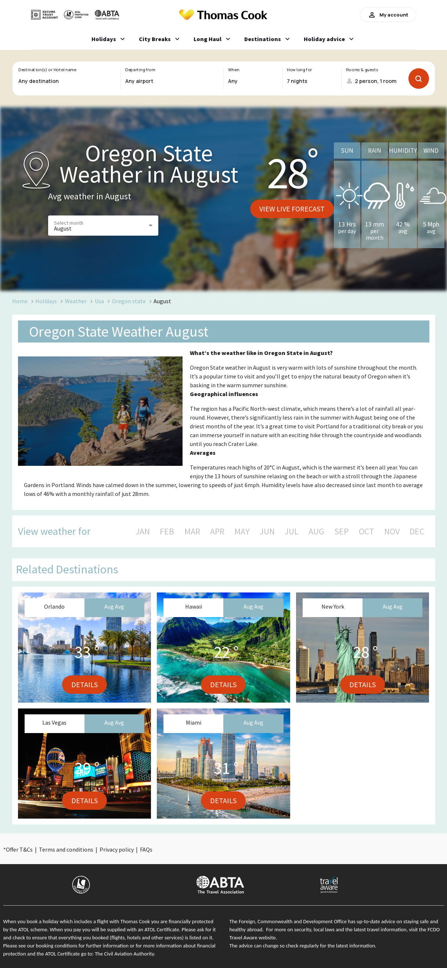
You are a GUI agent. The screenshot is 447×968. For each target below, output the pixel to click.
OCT (366, 531)
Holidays (46, 301)
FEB (167, 531)
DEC (417, 531)
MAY (242, 531)
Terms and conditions (66, 849)
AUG (316, 531)
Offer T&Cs (19, 849)
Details (84, 684)
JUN (267, 531)
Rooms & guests (362, 69)
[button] (103, 225)
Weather (76, 301)
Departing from (140, 69)
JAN (143, 531)
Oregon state (129, 301)
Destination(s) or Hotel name (47, 69)
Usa (99, 301)
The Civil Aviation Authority (124, 953)
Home (20, 301)
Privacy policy (117, 849)
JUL (292, 531)
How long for (299, 69)
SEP (341, 531)
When (233, 69)
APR (217, 531)
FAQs (146, 849)
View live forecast (292, 208)
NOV (392, 531)
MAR (192, 531)
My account (388, 14)
